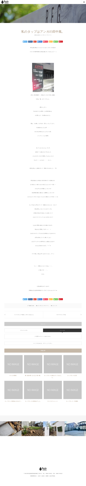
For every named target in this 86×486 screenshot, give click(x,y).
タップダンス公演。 (72, 375)
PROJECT (19, 449)
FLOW (38, 449)
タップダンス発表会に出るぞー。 (13, 401)
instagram (76, 449)
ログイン (44, 343)
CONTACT (57, 449)
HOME (9, 449)
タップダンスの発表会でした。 (33, 401)
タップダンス (43, 35)
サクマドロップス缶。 (62, 314)
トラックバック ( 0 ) (23, 330)
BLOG (48, 449)
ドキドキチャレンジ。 (53, 401)
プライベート (49, 35)
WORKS (28, 449)
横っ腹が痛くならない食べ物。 (33, 375)
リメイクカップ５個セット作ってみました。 (24, 314)
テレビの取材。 (13, 375)
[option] (11, 428)
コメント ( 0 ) (62, 330)
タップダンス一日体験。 (72, 401)
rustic (33, 305)
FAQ (67, 449)
